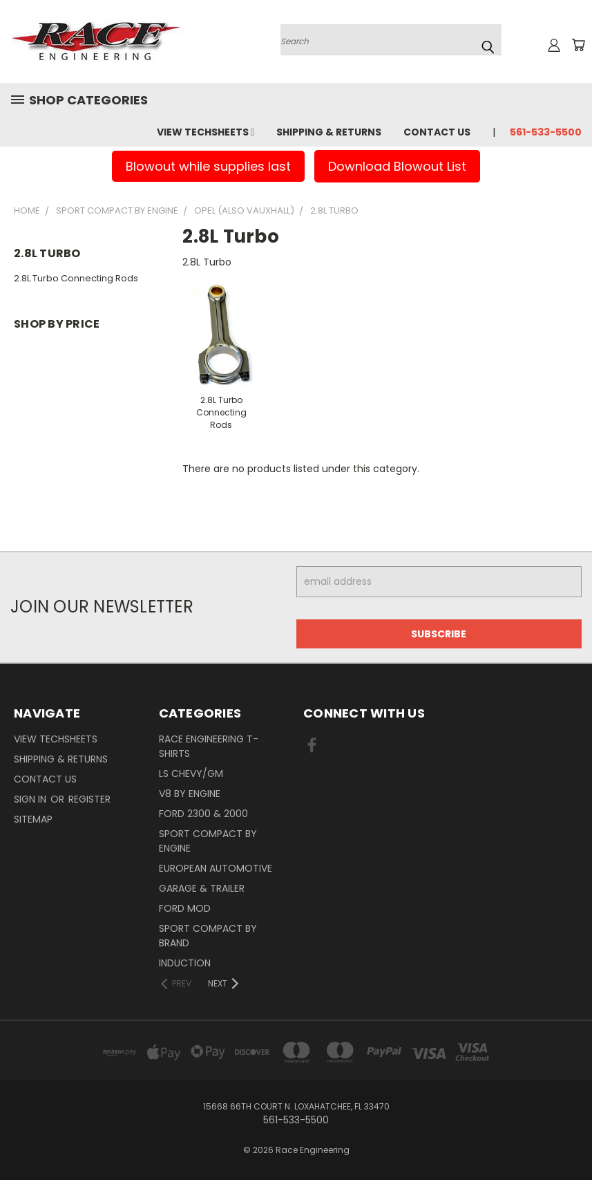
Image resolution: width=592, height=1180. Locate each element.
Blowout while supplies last (208, 166)
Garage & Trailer (202, 888)
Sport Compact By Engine (208, 841)
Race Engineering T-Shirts (208, 746)
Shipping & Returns (328, 132)
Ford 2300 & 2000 (203, 814)
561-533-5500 (546, 132)
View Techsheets (205, 132)
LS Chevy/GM (191, 773)
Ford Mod (185, 908)
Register (89, 799)
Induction (185, 963)
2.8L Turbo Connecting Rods (76, 278)
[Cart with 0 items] (578, 45)
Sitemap (33, 819)
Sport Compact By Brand (208, 935)
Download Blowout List (397, 166)
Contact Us (436, 132)
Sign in (31, 799)
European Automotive (215, 868)
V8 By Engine (189, 793)
